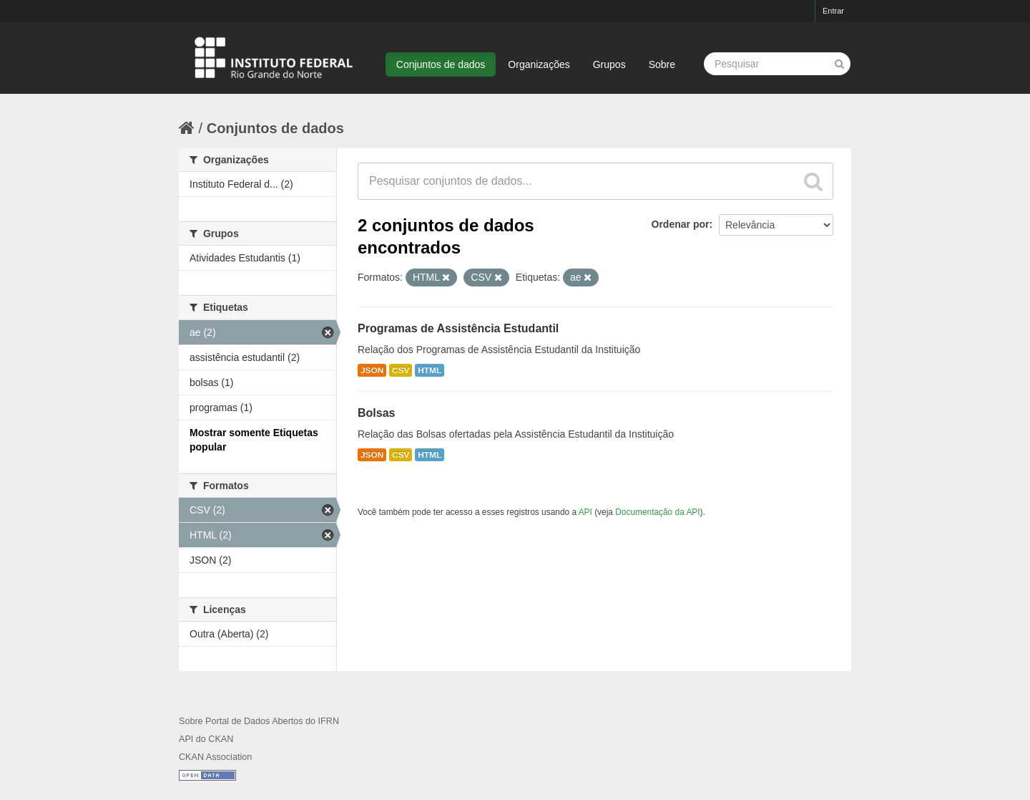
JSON (371, 370)
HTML (429, 370)
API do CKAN (206, 739)
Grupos (609, 64)
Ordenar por (681, 224)
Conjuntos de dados (441, 64)
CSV (400, 370)
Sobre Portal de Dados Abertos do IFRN (259, 721)
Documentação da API (657, 512)
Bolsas (376, 413)
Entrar (833, 10)
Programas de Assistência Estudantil (458, 328)
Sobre (662, 64)
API (585, 512)
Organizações (538, 64)
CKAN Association (215, 757)
